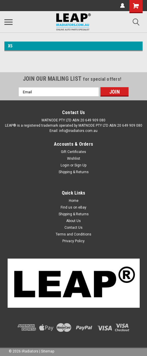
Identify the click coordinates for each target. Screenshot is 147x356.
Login (65, 165)
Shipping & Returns (74, 172)
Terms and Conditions (73, 234)
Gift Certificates (73, 152)
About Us (73, 221)
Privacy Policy (73, 241)
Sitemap (47, 351)
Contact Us (73, 228)
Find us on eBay (73, 207)
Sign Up (80, 165)
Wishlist (73, 158)
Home (73, 201)
